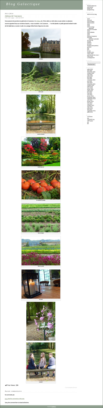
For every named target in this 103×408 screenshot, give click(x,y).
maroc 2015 (90, 53)
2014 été (89, 20)
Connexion (90, 116)
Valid (90, 120)
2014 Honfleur (90, 21)
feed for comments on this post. (14, 398)
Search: (89, 61)
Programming (90, 9)
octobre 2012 (90, 105)
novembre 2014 (91, 97)
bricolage (89, 37)
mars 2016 (90, 88)
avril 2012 (89, 109)
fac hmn (89, 44)
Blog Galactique (23, 4)
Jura (88, 49)
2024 (88, 35)
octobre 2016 (90, 85)
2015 (88, 24)
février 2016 (90, 89)
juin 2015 (89, 92)
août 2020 (89, 74)
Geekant (89, 47)
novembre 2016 (91, 84)
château (38, 21)
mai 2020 (89, 78)
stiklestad (91, 28)
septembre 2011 (91, 111)
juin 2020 (89, 77)
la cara (89, 51)
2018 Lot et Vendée (92, 29)
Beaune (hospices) (92, 36)
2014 (12, 18)
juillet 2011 (90, 112)
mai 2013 (89, 104)
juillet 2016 (90, 86)
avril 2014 (89, 100)
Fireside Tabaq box (91, 5)
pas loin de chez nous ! (93, 55)
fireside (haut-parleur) (92, 45)
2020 (88, 33)
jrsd (88, 48)
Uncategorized (90, 57)
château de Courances (13, 16)
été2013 (89, 43)
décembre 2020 (91, 72)
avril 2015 (89, 94)
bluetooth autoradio (94, 39)
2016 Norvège (90, 27)
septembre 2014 (91, 98)
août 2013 (89, 102)
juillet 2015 (90, 90)
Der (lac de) (90, 40)
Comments (90, 119)
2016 (88, 25)
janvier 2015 (90, 96)
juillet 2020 (90, 76)
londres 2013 (90, 52)
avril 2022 (89, 70)
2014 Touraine (90, 23)
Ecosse (89, 41)
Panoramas (90, 7)
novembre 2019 (91, 80)
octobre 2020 (90, 73)
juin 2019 (89, 81)
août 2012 (89, 106)
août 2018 (89, 82)
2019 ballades (90, 32)
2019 (88, 31)
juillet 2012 (90, 108)
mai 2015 (89, 93)
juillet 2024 (90, 69)
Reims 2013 (90, 56)
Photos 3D (89, 8)
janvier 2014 (90, 101)
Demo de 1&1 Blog (92, 14)
